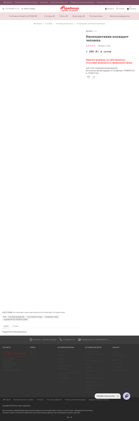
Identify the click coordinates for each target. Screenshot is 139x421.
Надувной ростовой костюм (15, 319)
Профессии (47, 312)
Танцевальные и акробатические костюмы (94, 354)
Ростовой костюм (34, 317)
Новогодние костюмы (66, 366)
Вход (115, 353)
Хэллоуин (61, 356)
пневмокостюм (51, 317)
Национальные (63, 370)
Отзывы (15, 326)
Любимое (117, 364)
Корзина (117, 361)
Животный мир (63, 379)
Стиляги (88, 358)
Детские (33, 356)
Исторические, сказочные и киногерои (27, 312)
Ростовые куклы (58, 312)
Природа (61, 360)
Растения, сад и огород (93, 362)
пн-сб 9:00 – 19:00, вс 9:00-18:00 (43, 340)
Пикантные (62, 363)
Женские (33, 353)
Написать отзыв (104, 46)
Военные (61, 383)
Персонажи (89, 376)
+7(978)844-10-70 (67, 340)
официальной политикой (83, 410)
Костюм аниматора (16, 317)
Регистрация (118, 356)
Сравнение (117, 368)
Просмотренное (119, 371)
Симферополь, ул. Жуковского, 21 (93, 340)
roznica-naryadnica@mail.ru (12, 371)
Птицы (87, 365)
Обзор (6, 326)
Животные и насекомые (94, 386)
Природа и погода (92, 372)
